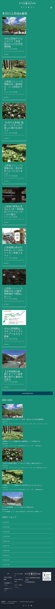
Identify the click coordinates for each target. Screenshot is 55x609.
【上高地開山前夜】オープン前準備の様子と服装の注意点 (13, 375)
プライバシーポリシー (12, 601)
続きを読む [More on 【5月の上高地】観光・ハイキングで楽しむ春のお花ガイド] (6, 138)
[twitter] (26, 7)
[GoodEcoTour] (47, 572)
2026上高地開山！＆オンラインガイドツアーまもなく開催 (13, 332)
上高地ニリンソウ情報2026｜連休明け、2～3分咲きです (13, 85)
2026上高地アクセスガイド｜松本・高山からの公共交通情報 (13, 42)
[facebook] (23, 7)
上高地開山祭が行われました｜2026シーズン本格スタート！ (13, 251)
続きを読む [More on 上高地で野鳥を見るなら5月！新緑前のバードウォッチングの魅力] (6, 222)
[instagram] (21, 7)
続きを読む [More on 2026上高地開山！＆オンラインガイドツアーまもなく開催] (6, 344)
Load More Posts (27, 393)
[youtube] (28, 7)
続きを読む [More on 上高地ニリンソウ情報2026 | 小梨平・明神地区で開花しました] (6, 304)
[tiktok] (31, 7)
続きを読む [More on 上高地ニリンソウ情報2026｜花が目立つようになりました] (6, 181)
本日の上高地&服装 (13, 48)
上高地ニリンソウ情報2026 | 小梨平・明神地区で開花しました (14, 292)
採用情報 (3, 601)
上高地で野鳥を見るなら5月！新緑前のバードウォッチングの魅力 (14, 210)
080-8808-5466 (31, 582)
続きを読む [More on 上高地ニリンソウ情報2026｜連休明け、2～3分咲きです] (6, 97)
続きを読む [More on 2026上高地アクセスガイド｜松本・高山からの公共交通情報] (6, 54)
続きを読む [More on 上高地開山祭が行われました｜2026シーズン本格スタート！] (6, 263)
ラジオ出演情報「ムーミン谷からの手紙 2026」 (18, 507)
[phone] (33, 7)
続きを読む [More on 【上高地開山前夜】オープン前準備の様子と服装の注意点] (6, 387)
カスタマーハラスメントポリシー (27, 601)
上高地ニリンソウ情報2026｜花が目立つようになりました (13, 169)
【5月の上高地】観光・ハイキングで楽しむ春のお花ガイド (14, 126)
